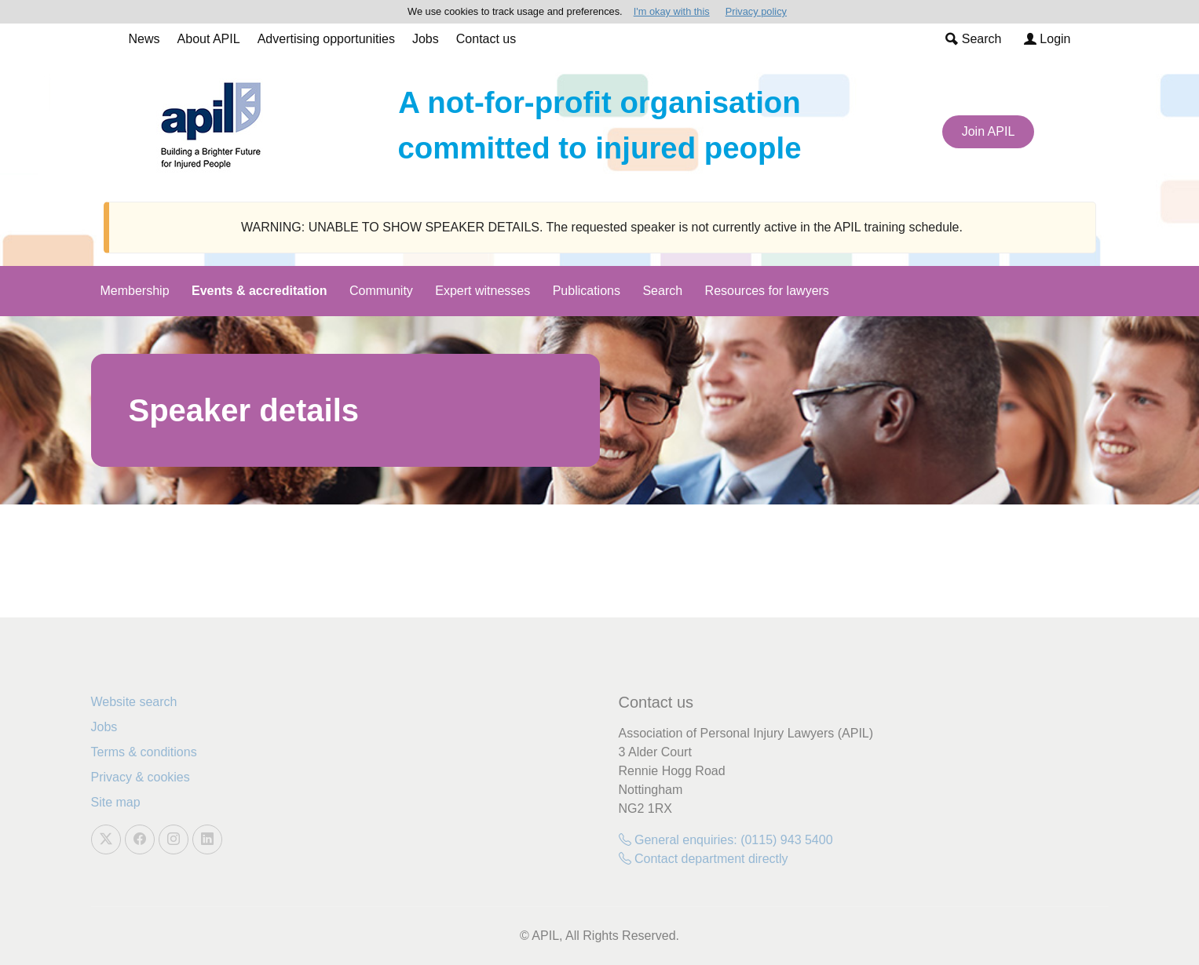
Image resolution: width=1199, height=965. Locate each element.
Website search (134, 701)
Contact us (486, 39)
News (144, 39)
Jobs (425, 39)
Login (1047, 39)
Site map (116, 802)
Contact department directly (703, 858)
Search (973, 39)
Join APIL (988, 131)
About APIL (208, 39)
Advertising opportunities (326, 39)
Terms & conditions (144, 752)
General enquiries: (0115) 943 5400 (726, 840)
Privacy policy (756, 11)
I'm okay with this (672, 11)
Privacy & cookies (140, 777)
